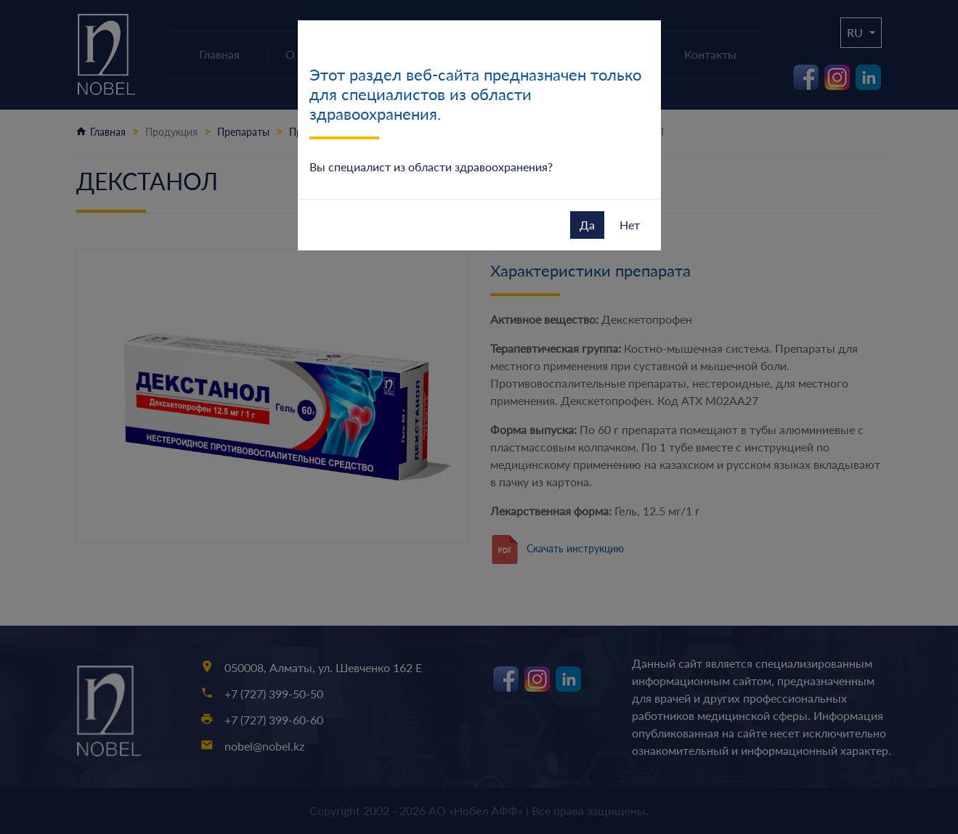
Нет (630, 225)
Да (587, 225)
